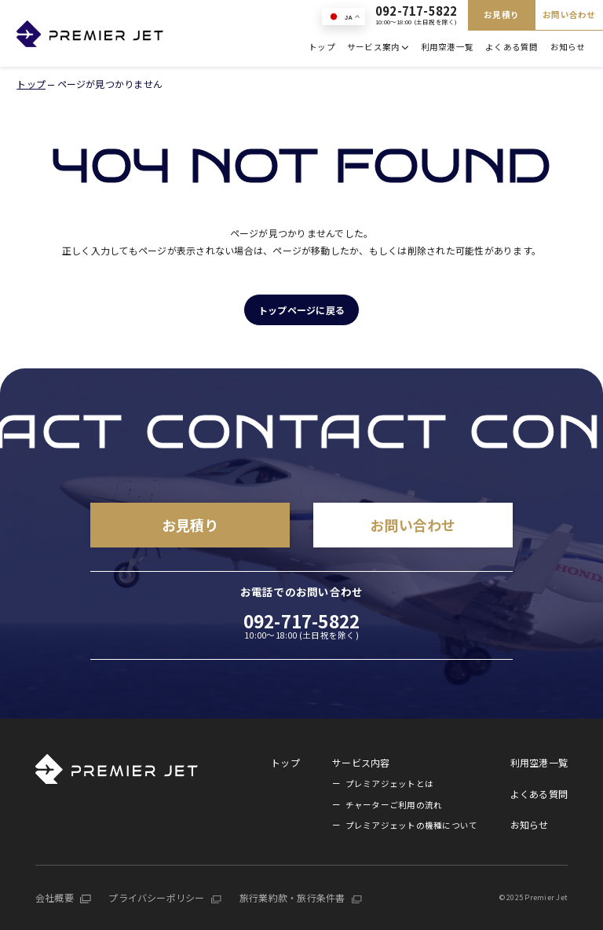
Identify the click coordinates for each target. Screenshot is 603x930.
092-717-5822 (416, 15)
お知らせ (568, 47)
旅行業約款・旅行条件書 (292, 897)
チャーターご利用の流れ (394, 805)
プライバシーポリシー (156, 897)
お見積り (501, 14)
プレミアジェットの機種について (411, 825)
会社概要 (54, 897)
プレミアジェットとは (389, 783)
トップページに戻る (301, 310)
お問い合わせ (569, 14)
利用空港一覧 (447, 47)
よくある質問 (511, 47)
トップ (322, 47)
